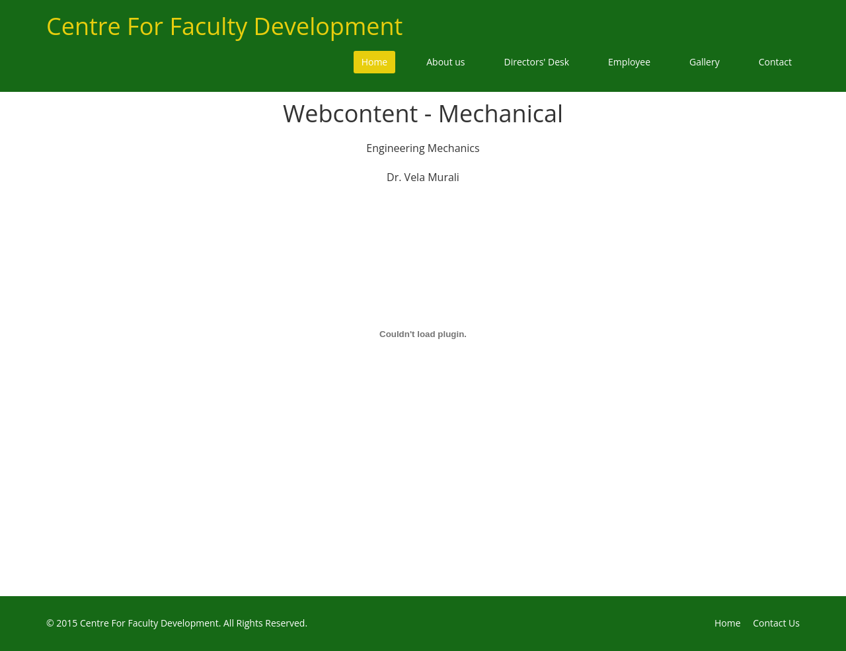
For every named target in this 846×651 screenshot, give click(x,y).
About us (445, 62)
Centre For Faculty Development (224, 26)
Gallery (704, 62)
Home (375, 62)
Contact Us (776, 623)
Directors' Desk (537, 62)
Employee (629, 62)
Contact (775, 62)
